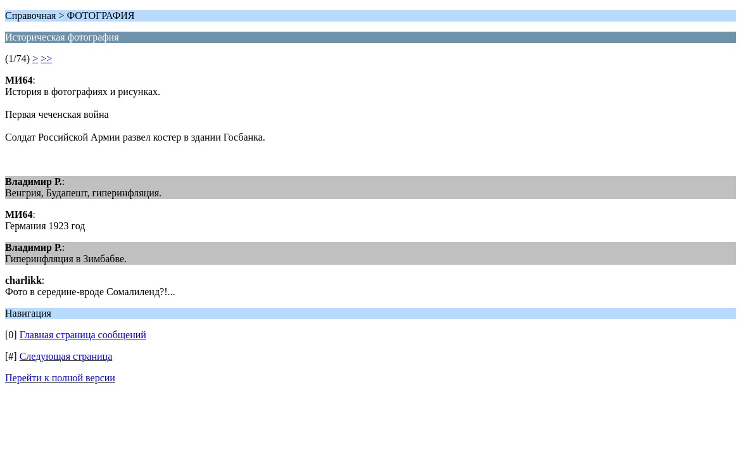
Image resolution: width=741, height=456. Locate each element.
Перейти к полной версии (60, 377)
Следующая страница (66, 356)
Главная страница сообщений (83, 334)
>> (46, 58)
